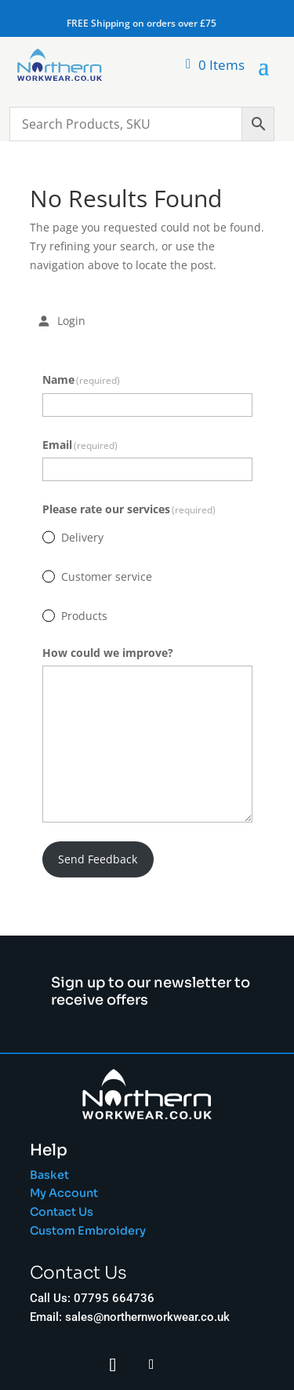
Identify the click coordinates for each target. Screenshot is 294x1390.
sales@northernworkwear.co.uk (147, 1317)
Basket (49, 1175)
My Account (64, 1193)
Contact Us (61, 1212)
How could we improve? (107, 652)
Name (81, 379)
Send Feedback (97, 859)
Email (80, 444)
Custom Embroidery (89, 1231)
